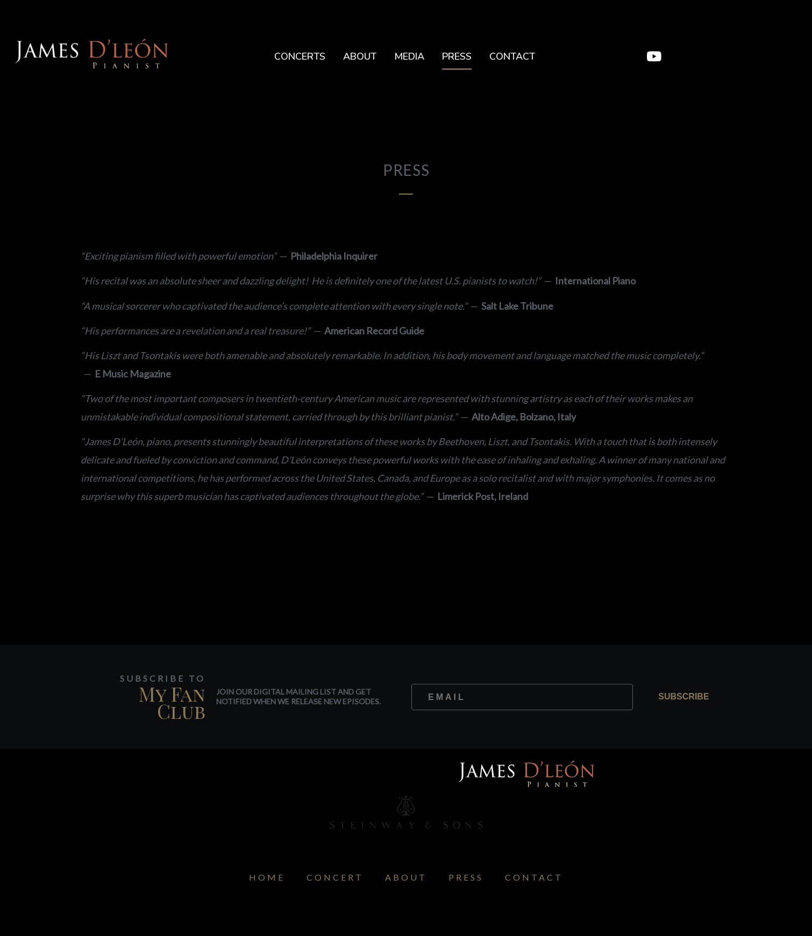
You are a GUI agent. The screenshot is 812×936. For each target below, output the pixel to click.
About (359, 56)
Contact (512, 56)
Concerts (299, 56)
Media (409, 56)
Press (457, 56)
